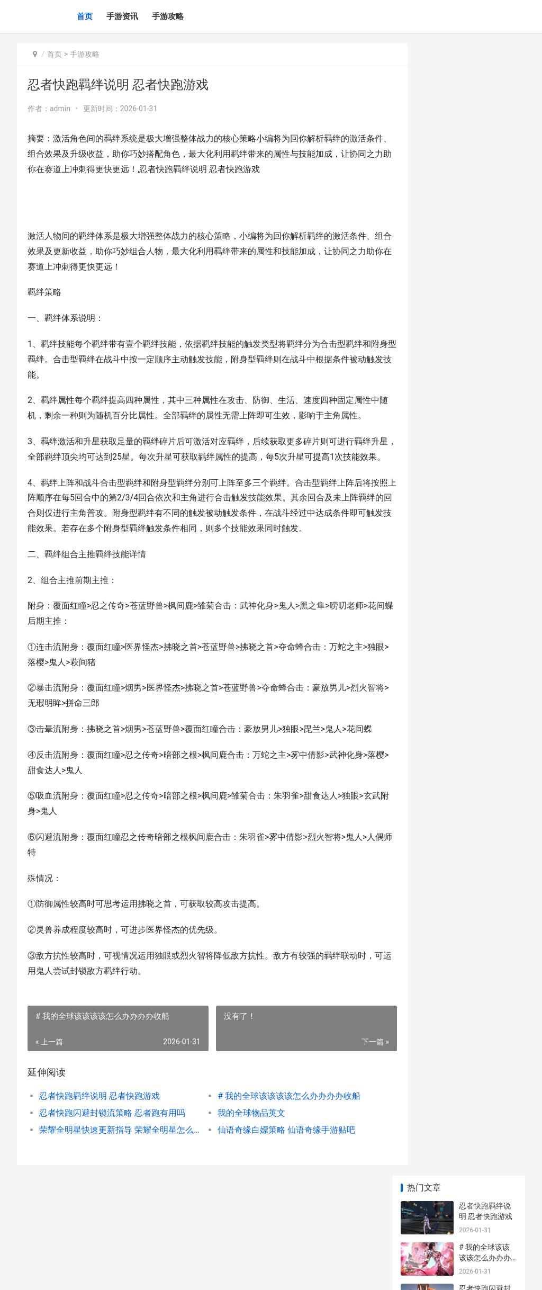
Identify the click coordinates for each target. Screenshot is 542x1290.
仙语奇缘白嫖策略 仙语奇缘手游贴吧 (273, 1191)
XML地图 (213, 1273)
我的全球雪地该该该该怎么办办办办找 (485, 367)
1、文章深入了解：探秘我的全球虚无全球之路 (485, 450)
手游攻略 (168, 16)
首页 (85, 16)
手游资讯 (122, 16)
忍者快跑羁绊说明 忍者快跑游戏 (99, 1157)
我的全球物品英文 (239, 1174)
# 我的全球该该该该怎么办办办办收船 (276, 1157)
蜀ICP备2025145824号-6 (163, 1273)
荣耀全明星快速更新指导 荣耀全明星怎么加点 (113, 1191)
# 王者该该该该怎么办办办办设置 (485, 409)
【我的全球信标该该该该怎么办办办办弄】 (485, 326)
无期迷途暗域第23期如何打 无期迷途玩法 (486, 692)
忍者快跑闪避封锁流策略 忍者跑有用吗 (112, 1174)
